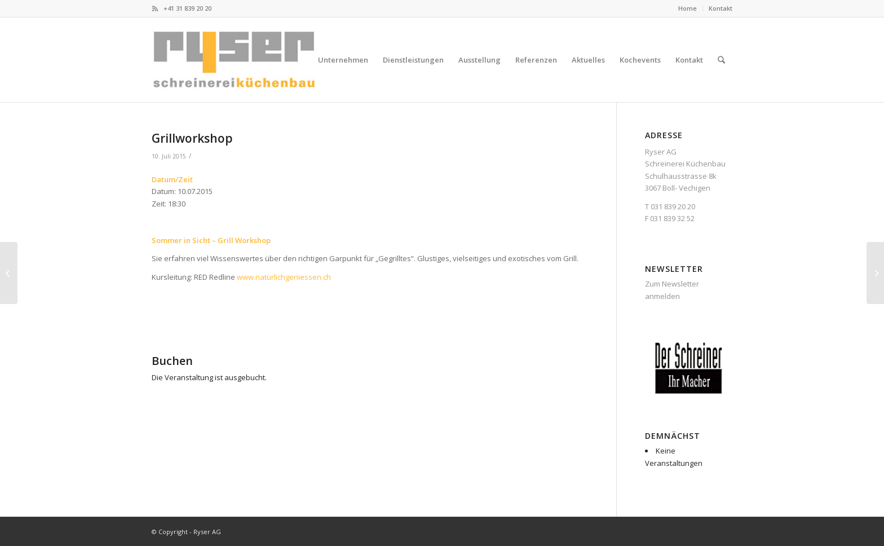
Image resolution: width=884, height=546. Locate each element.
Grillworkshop (192, 138)
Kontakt (720, 8)
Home (687, 8)
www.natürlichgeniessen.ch (284, 277)
